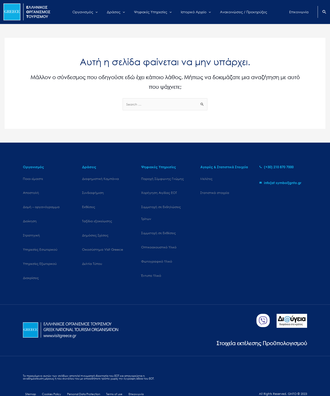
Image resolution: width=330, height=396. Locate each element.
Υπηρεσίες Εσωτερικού (40, 238)
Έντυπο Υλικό (151, 262)
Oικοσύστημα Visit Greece (102, 238)
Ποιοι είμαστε (33, 179)
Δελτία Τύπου (92, 250)
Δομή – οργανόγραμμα (41, 203)
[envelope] (280, 183)
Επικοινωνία (130, 379)
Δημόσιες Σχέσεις (95, 226)
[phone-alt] (276, 167)
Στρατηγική (31, 226)
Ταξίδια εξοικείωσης (97, 214)
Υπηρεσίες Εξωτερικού (40, 250)
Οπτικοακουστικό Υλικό (158, 238)
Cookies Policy (48, 379)
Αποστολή (31, 191)
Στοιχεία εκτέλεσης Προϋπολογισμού (258, 324)
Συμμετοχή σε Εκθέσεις (158, 226)
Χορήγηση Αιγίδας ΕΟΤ (159, 191)
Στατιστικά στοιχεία (214, 191)
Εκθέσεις (88, 203)
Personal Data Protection (80, 379)
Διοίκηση (30, 214)
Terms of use (110, 379)
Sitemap (29, 379)
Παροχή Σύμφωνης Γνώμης (162, 179)
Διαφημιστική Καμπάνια (100, 179)
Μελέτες (206, 179)
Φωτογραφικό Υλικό (156, 250)
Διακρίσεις (31, 262)
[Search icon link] (324, 12)
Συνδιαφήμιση (93, 191)
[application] (101, 12)
